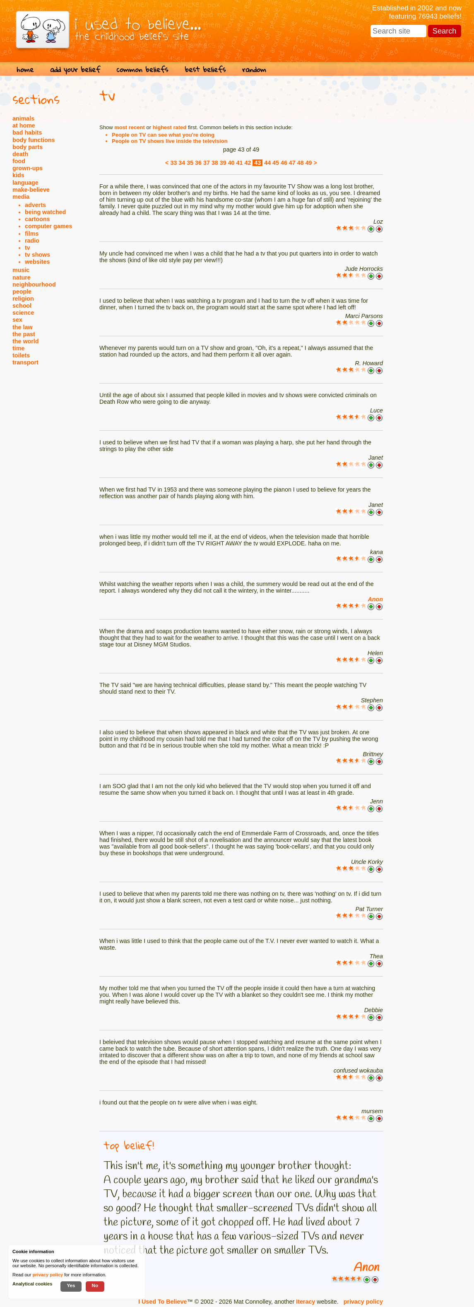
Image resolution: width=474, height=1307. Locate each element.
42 (247, 162)
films (31, 233)
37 (206, 162)
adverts (35, 205)
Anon (375, 599)
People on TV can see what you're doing (163, 135)
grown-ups (27, 168)
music (20, 270)
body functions (33, 140)
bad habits (27, 132)
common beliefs (142, 69)
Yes (71, 1285)
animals (23, 118)
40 (231, 162)
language (25, 182)
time (18, 348)
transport (25, 362)
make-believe (31, 189)
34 (181, 162)
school (21, 305)
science (23, 312)
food (18, 161)
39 (223, 162)
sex (17, 319)
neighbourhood (34, 284)
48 (300, 162)
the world (25, 341)
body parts (27, 147)
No (95, 1285)
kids (18, 175)
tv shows (37, 254)
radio (32, 240)
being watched (45, 212)
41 (239, 162)
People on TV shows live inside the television (170, 141)
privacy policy (363, 1301)
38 (215, 162)
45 (275, 162)
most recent (129, 127)
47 (292, 162)
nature (21, 277)
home (25, 69)
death (20, 154)
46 (284, 162)
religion (23, 298)
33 (173, 162)
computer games (48, 226)
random (254, 69)
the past (23, 334)
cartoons (37, 219)
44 (267, 162)
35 (190, 162)
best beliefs (205, 69)
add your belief (75, 69)
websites (37, 261)
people (21, 291)
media (20, 196)
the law (22, 327)
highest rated (170, 127)
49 (309, 162)
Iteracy (305, 1301)
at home (23, 125)
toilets (21, 355)
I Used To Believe (162, 1301)
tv (27, 247)
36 (198, 162)
